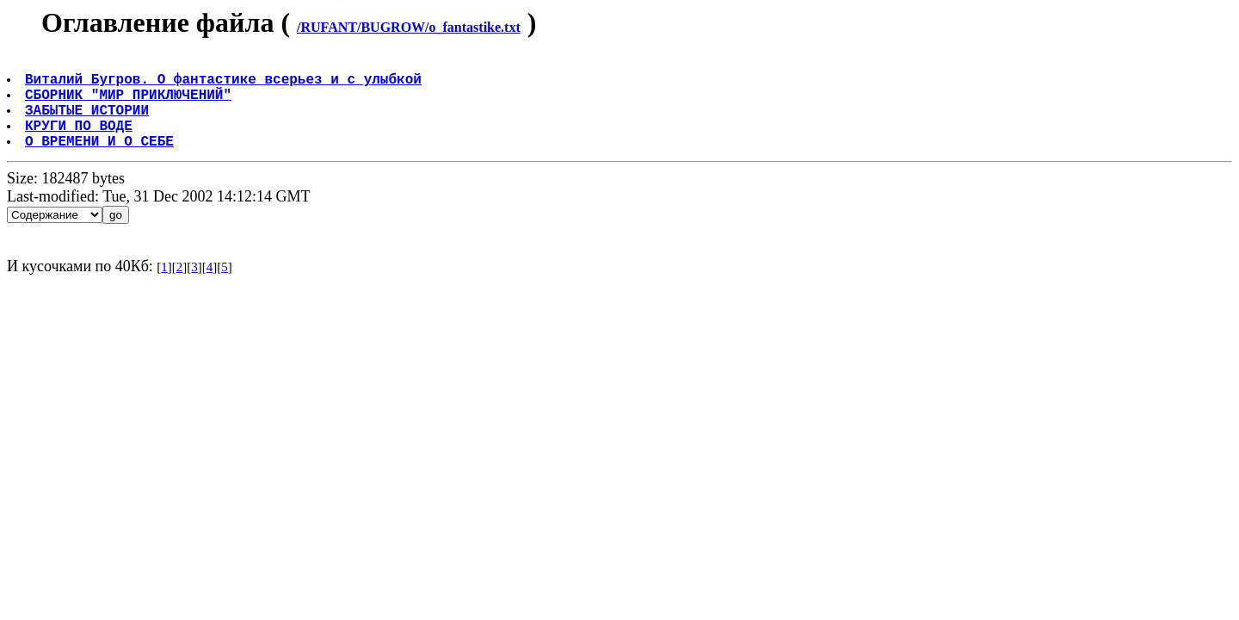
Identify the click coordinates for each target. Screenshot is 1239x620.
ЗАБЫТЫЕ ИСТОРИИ (89, 123)
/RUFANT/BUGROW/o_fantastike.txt (409, 27)
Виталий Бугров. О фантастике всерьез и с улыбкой (225, 85)
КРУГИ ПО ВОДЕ (80, 142)
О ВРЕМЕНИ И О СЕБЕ (101, 161)
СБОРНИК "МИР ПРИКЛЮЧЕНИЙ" (130, 104)
